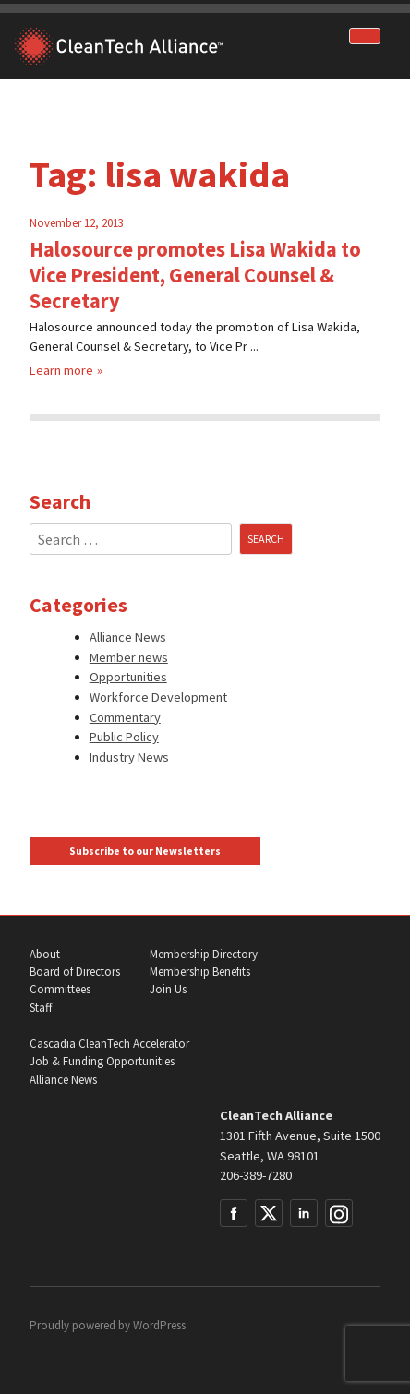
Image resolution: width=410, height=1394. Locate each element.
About (45, 954)
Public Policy (124, 736)
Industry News (129, 757)
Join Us (168, 989)
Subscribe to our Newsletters (145, 851)
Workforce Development (158, 697)
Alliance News (128, 637)
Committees (60, 989)
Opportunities (128, 676)
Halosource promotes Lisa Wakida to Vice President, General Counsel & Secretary (195, 275)
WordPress (159, 1325)
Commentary (125, 717)
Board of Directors (75, 971)
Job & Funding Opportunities (102, 1061)
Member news (129, 657)
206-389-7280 (256, 1175)
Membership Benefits (200, 971)
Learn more (61, 370)
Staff (41, 1007)
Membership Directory (204, 954)
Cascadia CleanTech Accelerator (109, 1044)
